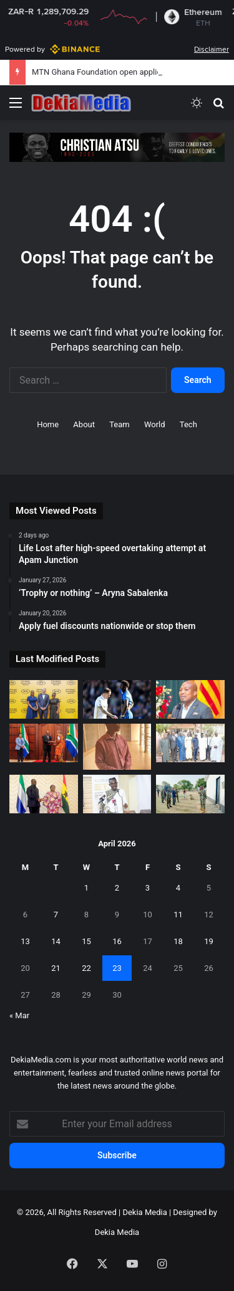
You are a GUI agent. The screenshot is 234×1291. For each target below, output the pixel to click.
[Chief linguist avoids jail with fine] (117, 747)
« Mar (19, 1015)
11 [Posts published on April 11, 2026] (178, 914)
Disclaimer (211, 49)
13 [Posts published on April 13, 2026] (25, 941)
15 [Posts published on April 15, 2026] (86, 941)
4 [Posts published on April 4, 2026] (178, 887)
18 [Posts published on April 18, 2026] (178, 941)
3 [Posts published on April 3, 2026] (147, 887)
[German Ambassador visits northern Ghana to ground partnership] (190, 794)
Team (119, 424)
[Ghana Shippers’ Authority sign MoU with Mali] (190, 743)
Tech (188, 424)
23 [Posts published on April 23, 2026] (117, 968)
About (84, 424)
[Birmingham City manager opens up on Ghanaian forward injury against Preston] (117, 699)
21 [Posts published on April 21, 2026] (56, 968)
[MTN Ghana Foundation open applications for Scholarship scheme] (43, 699)
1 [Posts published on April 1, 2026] (86, 887)
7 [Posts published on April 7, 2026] (56, 914)
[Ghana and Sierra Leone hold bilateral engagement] (43, 794)
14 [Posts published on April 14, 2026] (56, 941)
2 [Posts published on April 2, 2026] (117, 887)
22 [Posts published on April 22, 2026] (86, 968)
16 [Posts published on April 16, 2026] (117, 941)
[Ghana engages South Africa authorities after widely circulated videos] (43, 743)
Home (48, 424)
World (154, 424)
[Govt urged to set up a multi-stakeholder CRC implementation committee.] (117, 794)
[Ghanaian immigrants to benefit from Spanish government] (190, 699)
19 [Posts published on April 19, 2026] (208, 941)
